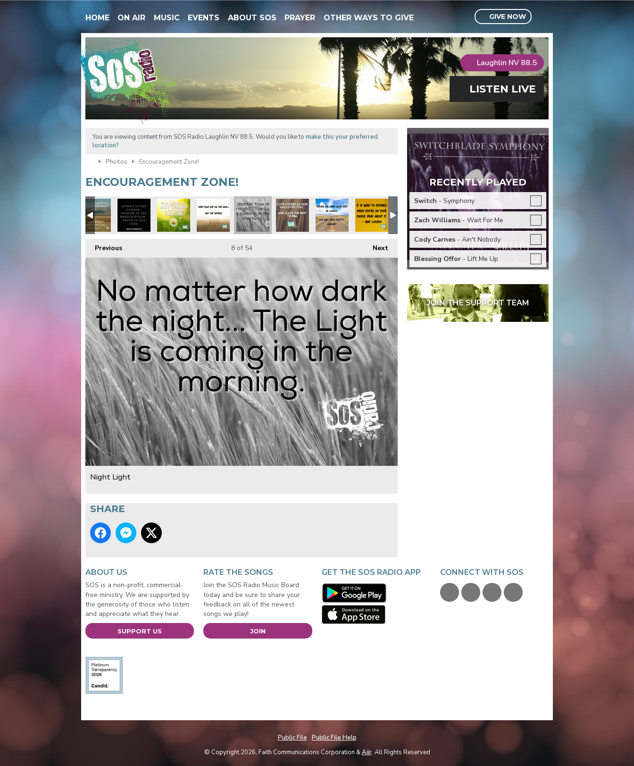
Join (258, 631)
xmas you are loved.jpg (173, 215)
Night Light (252, 215)
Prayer (299, 17)
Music (167, 17)
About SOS (252, 17)
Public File (292, 737)
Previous (103, 246)
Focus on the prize (213, 215)
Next (375, 246)
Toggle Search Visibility (542, 17)
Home (97, 17)
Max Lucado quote (371, 215)
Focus (332, 215)
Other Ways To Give (369, 17)
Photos (116, 162)
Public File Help (334, 737)
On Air (131, 17)
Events (203, 17)
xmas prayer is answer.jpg (133, 215)
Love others (292, 215)
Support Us (139, 631)
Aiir (367, 752)
